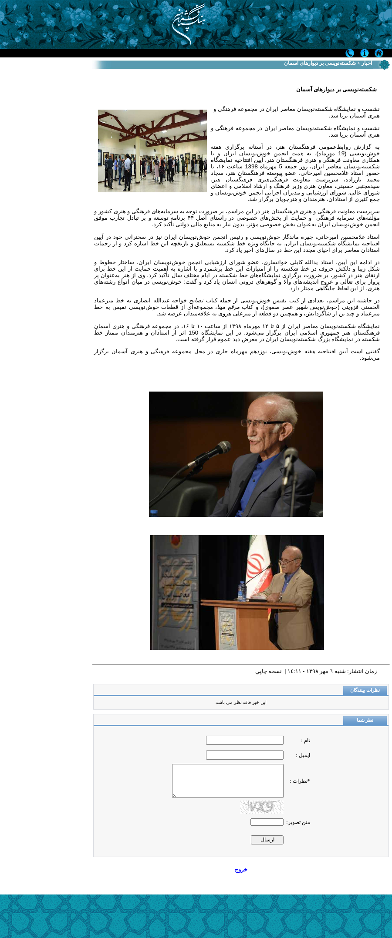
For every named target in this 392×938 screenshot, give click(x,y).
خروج (241, 869)
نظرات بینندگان (365, 690)
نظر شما (365, 720)
